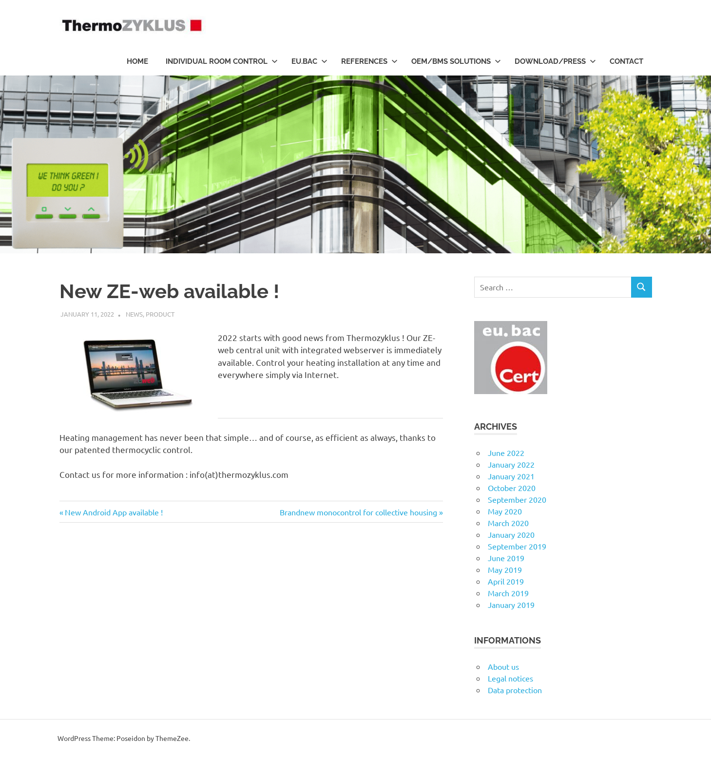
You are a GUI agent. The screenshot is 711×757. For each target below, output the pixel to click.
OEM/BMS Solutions (456, 61)
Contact (626, 61)
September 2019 (517, 546)
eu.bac (309, 61)
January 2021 (511, 476)
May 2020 (505, 511)
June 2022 (506, 452)
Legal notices (510, 678)
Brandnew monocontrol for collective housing (358, 512)
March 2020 (508, 523)
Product (160, 314)
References (369, 61)
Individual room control (222, 61)
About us (503, 666)
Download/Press (555, 61)
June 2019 (506, 558)
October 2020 (512, 487)
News (134, 314)
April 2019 (506, 581)
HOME (137, 61)
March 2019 (508, 593)
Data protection (515, 690)
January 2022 (511, 464)
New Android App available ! (113, 512)
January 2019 (511, 604)
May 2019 (505, 569)
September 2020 (517, 499)
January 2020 (511, 534)
